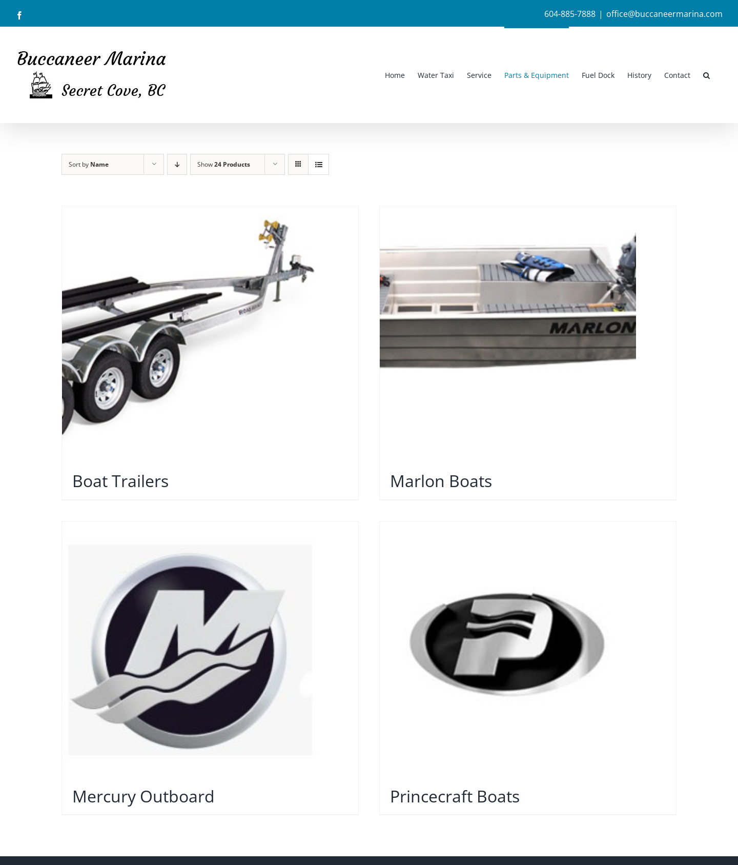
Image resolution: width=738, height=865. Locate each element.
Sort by (89, 164)
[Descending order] (177, 164)
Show (223, 164)
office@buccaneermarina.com (664, 13)
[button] (706, 75)
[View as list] (319, 164)
